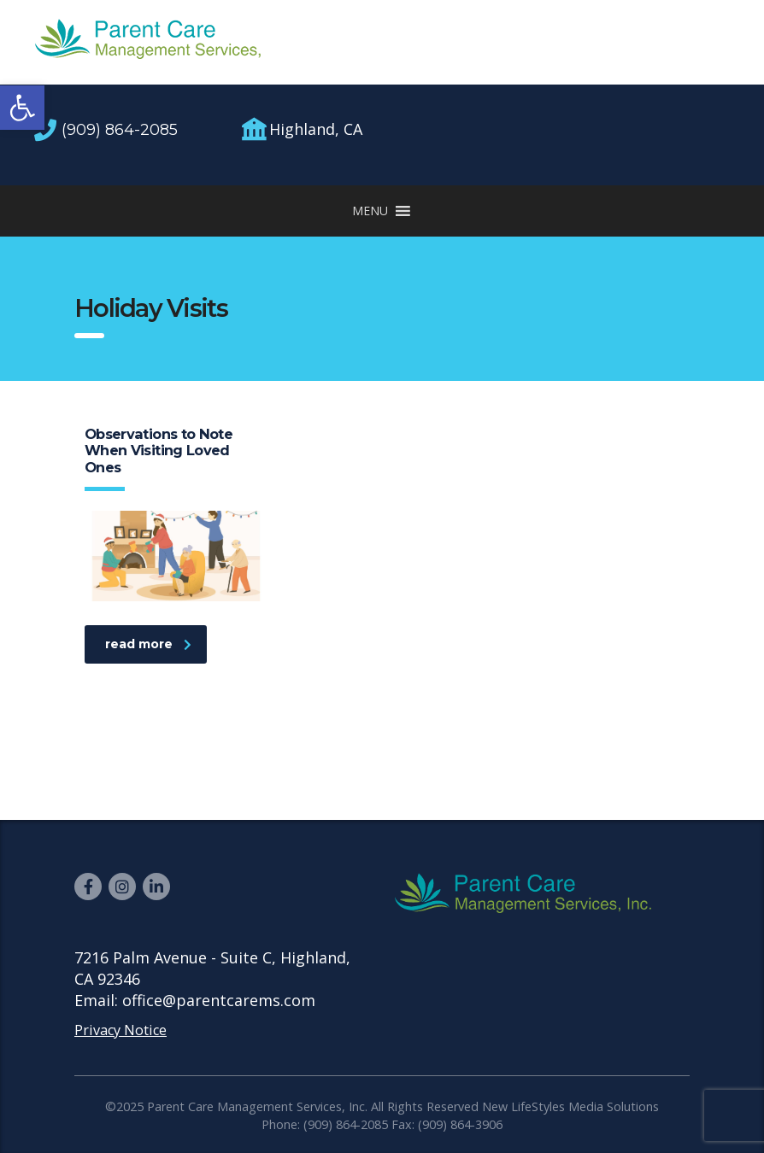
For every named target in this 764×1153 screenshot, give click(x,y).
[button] (22, 107)
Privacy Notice (120, 1030)
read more (148, 644)
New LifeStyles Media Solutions (570, 1106)
